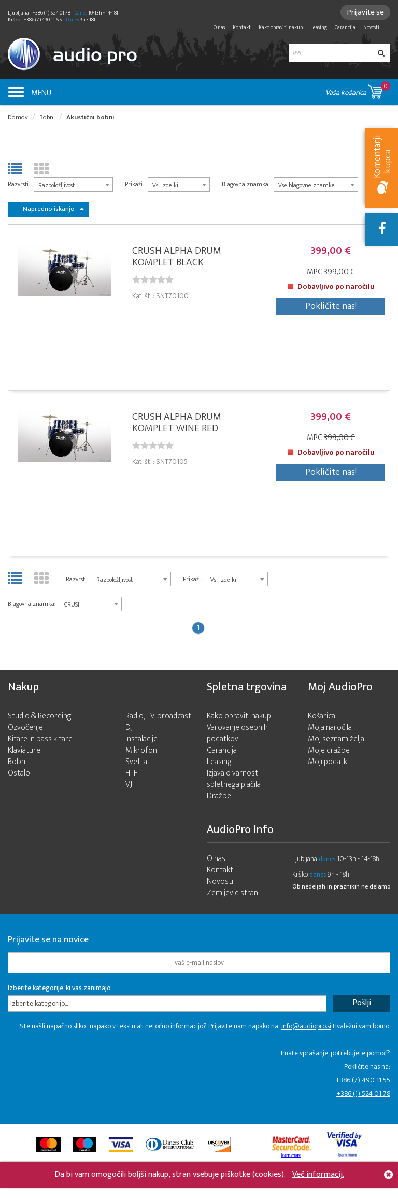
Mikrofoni (142, 752)
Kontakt (242, 27)
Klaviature (24, 752)
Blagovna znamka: (245, 184)
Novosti (371, 27)
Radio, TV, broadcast (158, 718)
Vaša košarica (357, 90)
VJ (128, 786)
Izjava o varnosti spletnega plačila (234, 780)
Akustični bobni (90, 117)
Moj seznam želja (336, 741)
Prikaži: (134, 184)
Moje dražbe (329, 752)
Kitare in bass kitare (40, 741)
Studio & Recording (40, 718)
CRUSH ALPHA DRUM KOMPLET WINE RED (176, 423)
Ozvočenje (25, 729)
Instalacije (141, 741)
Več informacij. (318, 1174)
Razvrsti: (19, 184)
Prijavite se (364, 12)
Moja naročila (330, 729)
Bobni (47, 117)
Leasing (318, 27)
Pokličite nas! (331, 307)
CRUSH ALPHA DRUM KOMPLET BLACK (176, 257)
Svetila (136, 763)
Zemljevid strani (233, 894)
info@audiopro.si (306, 1028)
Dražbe (219, 798)
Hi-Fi (132, 775)
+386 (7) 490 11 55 (362, 1082)
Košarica (321, 718)
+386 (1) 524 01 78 (363, 1095)
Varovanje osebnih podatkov (237, 735)
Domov (18, 117)
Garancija (345, 27)
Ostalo (19, 775)
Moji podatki (328, 763)
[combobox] (73, 184)
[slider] (153, 280)
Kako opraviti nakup (281, 27)
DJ (129, 729)
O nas (219, 27)
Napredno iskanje (53, 209)
